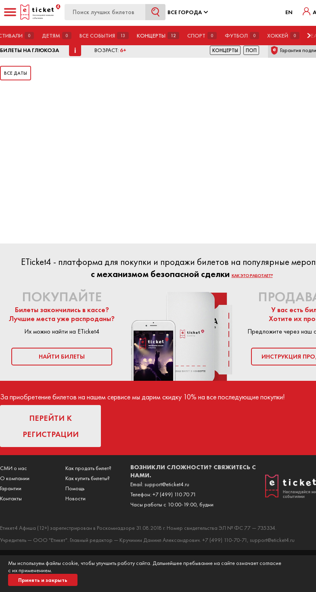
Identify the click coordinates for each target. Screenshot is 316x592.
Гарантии (10, 488)
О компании (14, 478)
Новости (75, 498)
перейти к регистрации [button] (51, 426)
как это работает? (252, 275)
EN (289, 12)
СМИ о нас (13, 468)
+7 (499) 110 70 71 (174, 494)
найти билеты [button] (62, 357)
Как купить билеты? (87, 478)
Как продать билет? (88, 468)
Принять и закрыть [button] (42, 580)
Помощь (74, 488)
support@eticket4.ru (166, 484)
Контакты (11, 498)
